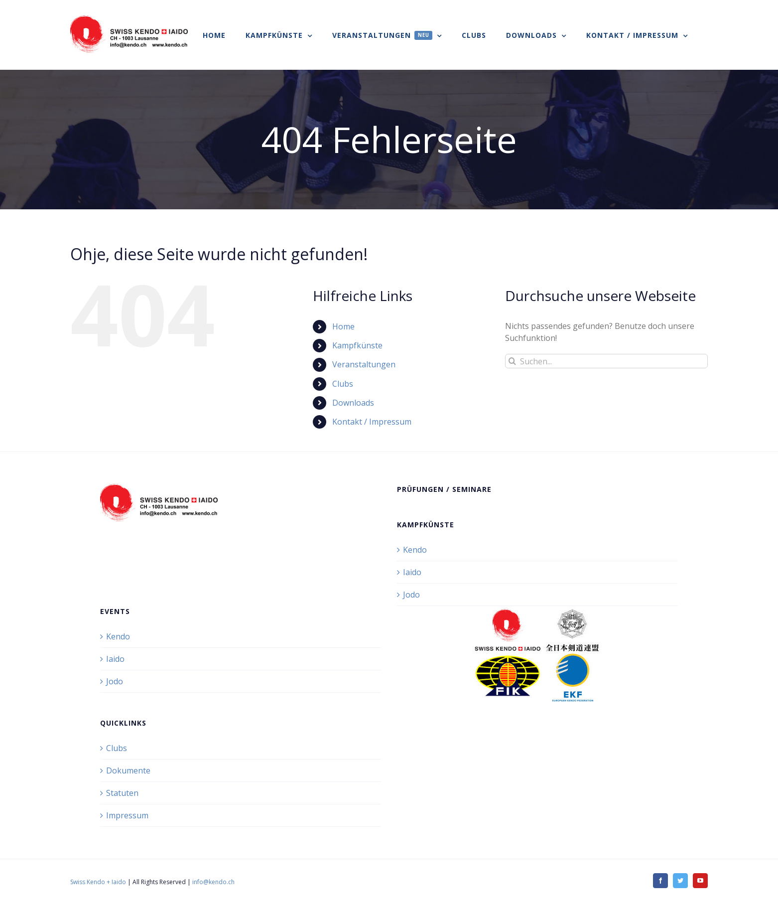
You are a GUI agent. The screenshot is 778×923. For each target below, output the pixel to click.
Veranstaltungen (363, 364)
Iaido (412, 572)
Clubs (342, 383)
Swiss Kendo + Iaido (98, 882)
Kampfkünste (357, 345)
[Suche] (512, 361)
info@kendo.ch (213, 882)
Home (343, 326)
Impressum (127, 815)
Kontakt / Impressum (371, 421)
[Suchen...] (606, 361)
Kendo (415, 549)
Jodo (411, 594)
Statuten (122, 792)
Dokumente (128, 770)
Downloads (353, 402)
